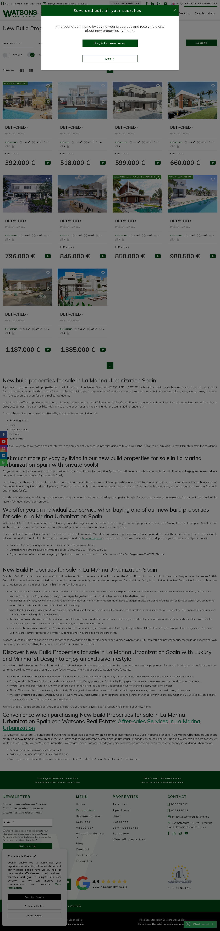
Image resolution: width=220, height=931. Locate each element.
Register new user (110, 43)
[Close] (175, 10)
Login (110, 58)
